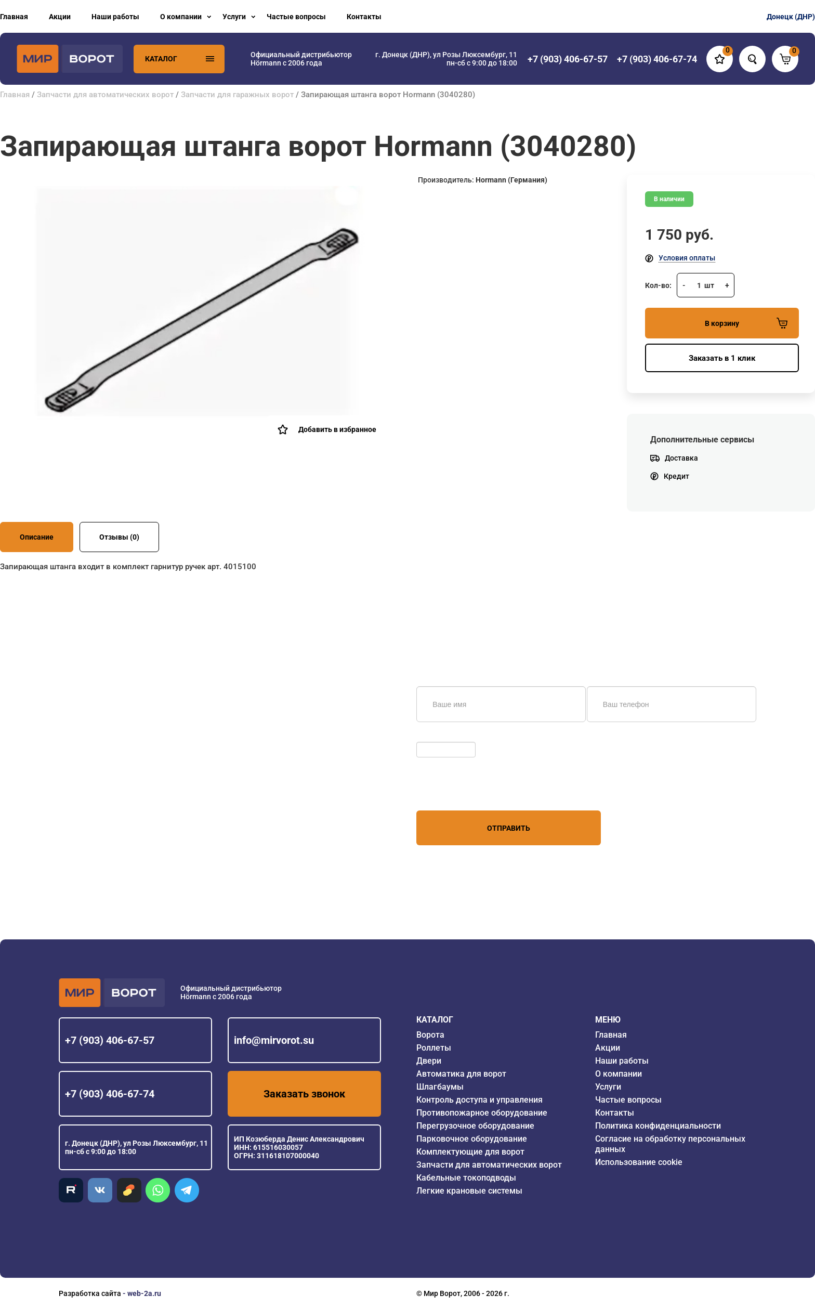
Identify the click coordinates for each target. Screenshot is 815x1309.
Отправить (508, 828)
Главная (14, 16)
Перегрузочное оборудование (475, 1126)
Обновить (436, 736)
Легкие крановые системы (469, 1191)
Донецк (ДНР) (791, 16)
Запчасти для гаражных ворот (237, 94)
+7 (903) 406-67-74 (109, 1094)
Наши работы (115, 16)
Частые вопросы (296, 16)
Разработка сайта (90, 1293)
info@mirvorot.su (274, 1040)
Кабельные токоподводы (466, 1178)
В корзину (746, 323)
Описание (37, 537)
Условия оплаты (687, 258)
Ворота (430, 1035)
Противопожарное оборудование (481, 1113)
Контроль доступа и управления (479, 1100)
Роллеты (433, 1048)
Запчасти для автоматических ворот (105, 94)
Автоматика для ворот (461, 1074)
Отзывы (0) (119, 537)
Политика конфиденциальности (658, 1126)
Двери (428, 1061)
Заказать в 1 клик (722, 358)
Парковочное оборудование (471, 1139)
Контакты (364, 16)
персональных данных (455, 791)
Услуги (234, 16)
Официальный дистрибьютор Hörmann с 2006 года (301, 58)
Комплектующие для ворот (470, 1152)
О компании (181, 16)
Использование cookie (638, 1162)
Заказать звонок (304, 1094)
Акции (60, 16)
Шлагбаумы (440, 1087)
